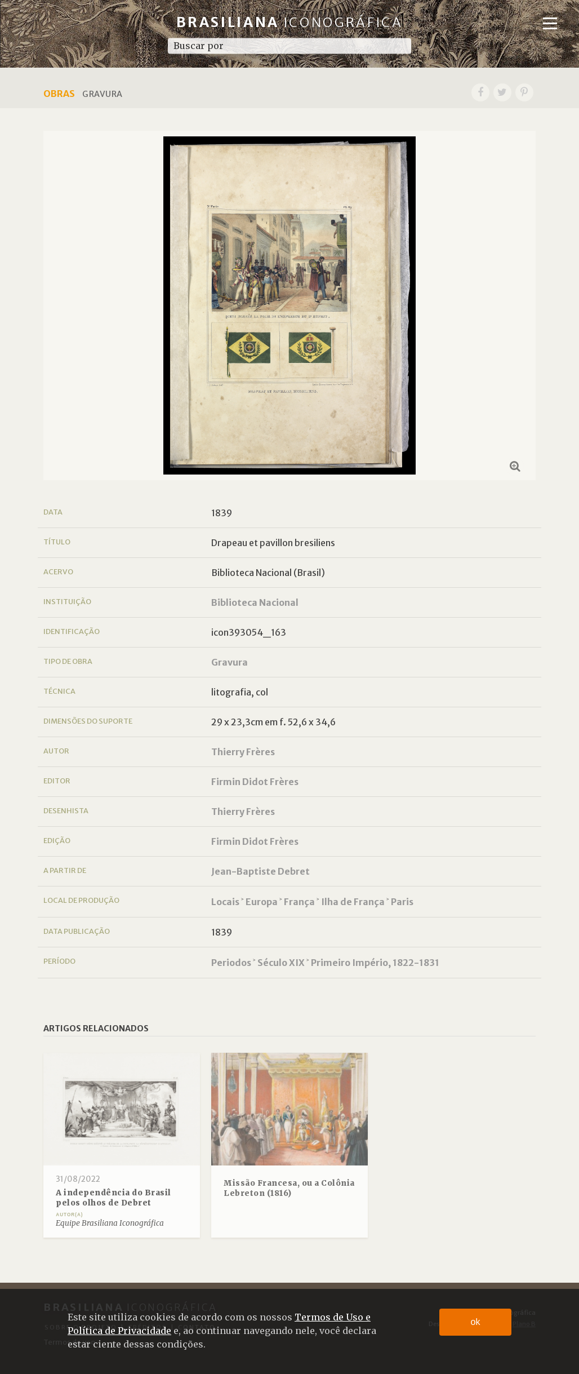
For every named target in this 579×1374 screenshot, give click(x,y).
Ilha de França (353, 901)
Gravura (229, 662)
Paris (402, 901)
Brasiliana (289, 22)
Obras (59, 93)
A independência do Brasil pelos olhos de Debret (113, 1198)
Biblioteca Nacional (255, 602)
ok (475, 1322)
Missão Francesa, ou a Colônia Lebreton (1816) (289, 1188)
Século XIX (281, 962)
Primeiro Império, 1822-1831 (375, 962)
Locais (225, 901)
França (299, 901)
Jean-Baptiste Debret (260, 871)
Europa (262, 901)
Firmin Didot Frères (255, 781)
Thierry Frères (243, 751)
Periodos (231, 962)
